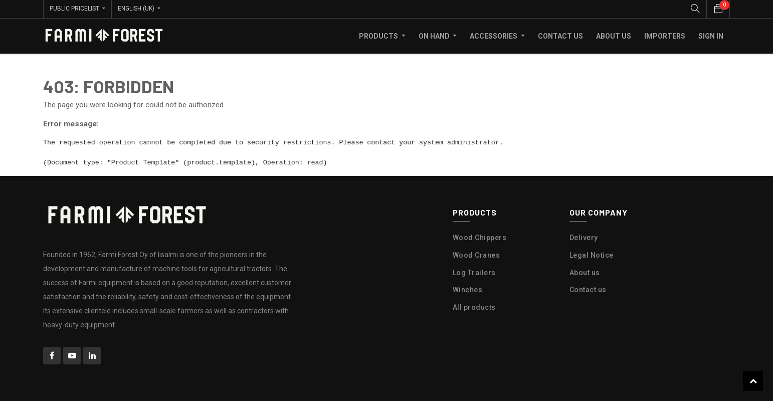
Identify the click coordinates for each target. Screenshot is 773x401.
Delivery (583, 237)
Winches (468, 290)
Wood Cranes (476, 255)
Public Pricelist (75, 8)
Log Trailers (474, 272)
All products (474, 307)
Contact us (588, 290)
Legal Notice (591, 255)
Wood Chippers (480, 237)
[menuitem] (560, 35)
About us (584, 272)
